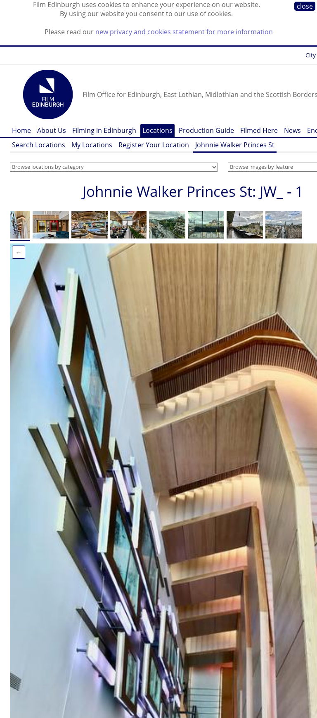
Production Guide (206, 130)
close (305, 6)
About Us (51, 130)
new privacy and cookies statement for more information (184, 31)
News (292, 130)
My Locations (91, 144)
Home (21, 130)
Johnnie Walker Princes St (234, 144)
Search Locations (38, 144)
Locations (157, 130)
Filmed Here (259, 130)
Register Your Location (153, 144)
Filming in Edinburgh (104, 130)
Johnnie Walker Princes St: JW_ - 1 (193, 191)
